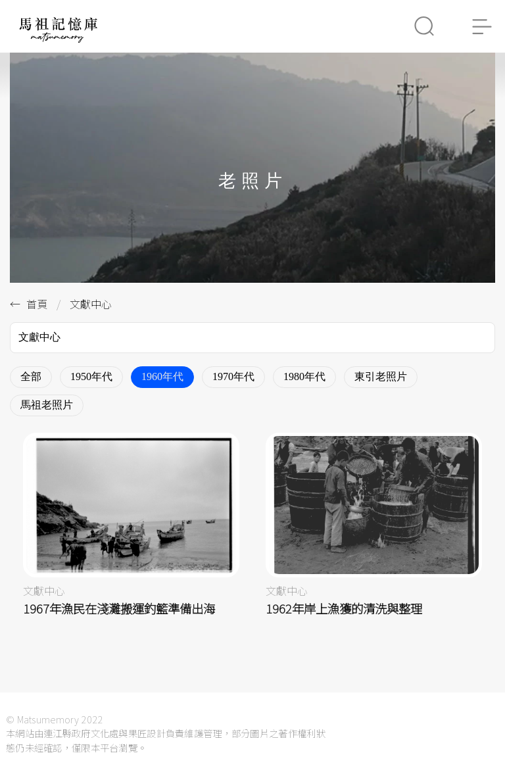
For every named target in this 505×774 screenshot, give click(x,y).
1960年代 (162, 376)
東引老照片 (380, 376)
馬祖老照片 (46, 404)
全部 (30, 376)
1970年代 (233, 376)
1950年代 (91, 376)
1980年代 (304, 376)
